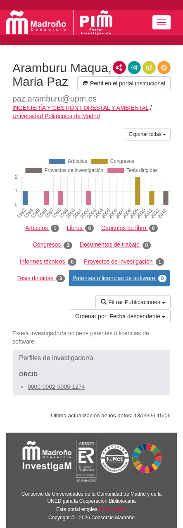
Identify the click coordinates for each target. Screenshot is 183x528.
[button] (91, 358)
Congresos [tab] (52, 245)
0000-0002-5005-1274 (56, 386)
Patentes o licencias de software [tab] (119, 278)
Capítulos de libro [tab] (129, 228)
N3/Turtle (149, 67)
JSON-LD (134, 67)
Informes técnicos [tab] (48, 262)
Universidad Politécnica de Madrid (56, 116)
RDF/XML (119, 67)
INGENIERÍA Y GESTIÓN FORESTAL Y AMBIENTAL (80, 107)
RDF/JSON (164, 67)
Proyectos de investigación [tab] (124, 262)
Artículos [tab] (42, 228)
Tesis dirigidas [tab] (41, 278)
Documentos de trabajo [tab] (115, 245)
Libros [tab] (80, 228)
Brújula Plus (112, 509)
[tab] (91, 358)
